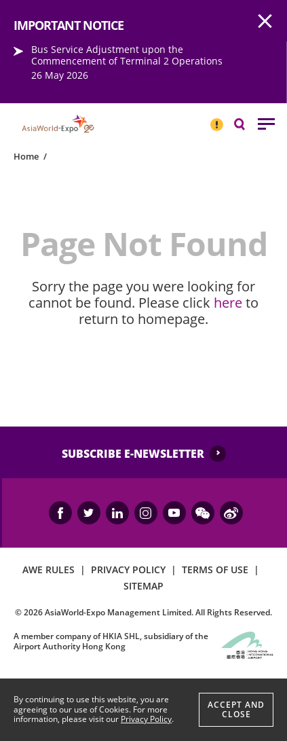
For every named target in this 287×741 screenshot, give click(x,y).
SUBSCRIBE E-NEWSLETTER (133, 453)
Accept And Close (236, 709)
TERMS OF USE (215, 569)
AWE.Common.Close (265, 22)
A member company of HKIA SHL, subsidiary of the (111, 640)
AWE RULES (48, 569)
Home (26, 156)
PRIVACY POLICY (128, 569)
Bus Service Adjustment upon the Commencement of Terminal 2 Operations (127, 55)
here (228, 302)
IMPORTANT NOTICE (216, 119)
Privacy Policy (146, 719)
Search (246, 123)
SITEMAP (143, 585)
